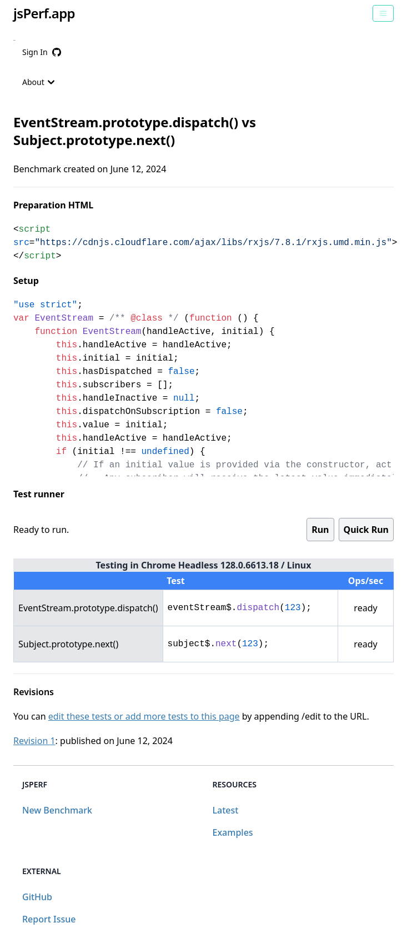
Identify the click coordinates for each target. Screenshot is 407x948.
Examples (233, 832)
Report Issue (49, 919)
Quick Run (366, 529)
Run (320, 529)
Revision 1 (34, 741)
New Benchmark (57, 810)
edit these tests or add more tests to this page (144, 716)
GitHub (37, 897)
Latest (226, 810)
